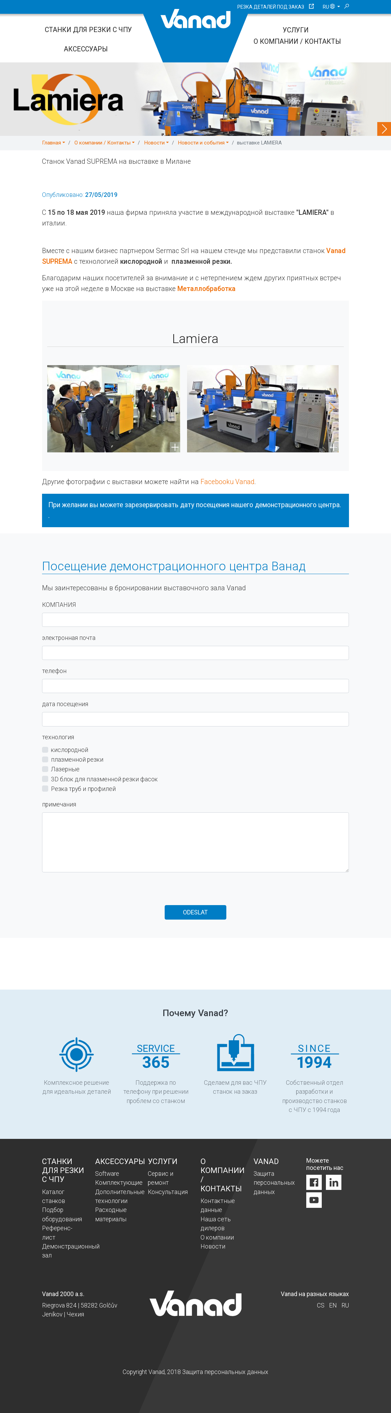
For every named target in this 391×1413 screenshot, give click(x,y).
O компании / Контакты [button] (102, 143)
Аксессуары (86, 49)
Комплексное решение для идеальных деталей (76, 1064)
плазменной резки (77, 759)
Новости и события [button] (201, 143)
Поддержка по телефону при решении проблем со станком (155, 1069)
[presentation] (94, 892)
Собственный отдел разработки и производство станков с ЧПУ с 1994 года (314, 1074)
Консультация (168, 1192)
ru (329, 7)
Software (107, 1173)
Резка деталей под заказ (270, 7)
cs (321, 1305)
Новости (212, 1246)
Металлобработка (206, 289)
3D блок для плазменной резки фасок (104, 779)
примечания (59, 804)
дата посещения (65, 704)
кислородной (69, 749)
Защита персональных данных (274, 1182)
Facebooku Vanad (227, 482)
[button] (56, 408)
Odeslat (195, 912)
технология (58, 737)
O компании (217, 1237)
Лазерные (65, 769)
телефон (54, 671)
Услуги (296, 30)
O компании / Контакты (297, 42)
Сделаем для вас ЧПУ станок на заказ (235, 1064)
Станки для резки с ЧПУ (88, 30)
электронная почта (68, 637)
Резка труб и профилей (83, 788)
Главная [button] (51, 143)
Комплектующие (119, 1182)
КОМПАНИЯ (59, 604)
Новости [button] (154, 143)
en (333, 1305)
